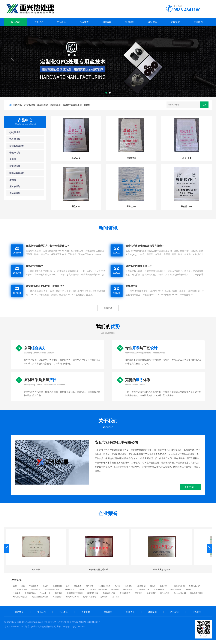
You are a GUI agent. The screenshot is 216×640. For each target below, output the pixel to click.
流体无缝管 (151, 593)
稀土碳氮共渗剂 (16, 173)
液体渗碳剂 (14, 186)
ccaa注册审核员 (104, 586)
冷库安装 (16, 593)
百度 (15, 586)
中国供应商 (33, 586)
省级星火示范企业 (161, 569)
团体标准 (115, 597)
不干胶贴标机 (30, 593)
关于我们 (38, 22)
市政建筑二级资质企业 (98, 589)
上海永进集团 (159, 589)
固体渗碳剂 (14, 193)
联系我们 (198, 22)
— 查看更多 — (108, 308)
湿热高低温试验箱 (52, 589)
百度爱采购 (57, 586)
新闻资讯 (129, 22)
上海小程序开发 (175, 589)
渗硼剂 (12, 179)
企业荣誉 (84, 22)
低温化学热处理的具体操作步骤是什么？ (47, 245)
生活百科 (115, 589)
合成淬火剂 (14, 152)
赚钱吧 (189, 589)
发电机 (152, 586)
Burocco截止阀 (180, 593)
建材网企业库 (92, 593)
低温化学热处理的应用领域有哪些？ (145, 245)
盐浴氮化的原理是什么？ (139, 266)
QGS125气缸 (69, 589)
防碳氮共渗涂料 (16, 146)
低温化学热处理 (34, 266)
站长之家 (77, 586)
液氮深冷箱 (127, 589)
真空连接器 (57, 597)
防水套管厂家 (179, 586)
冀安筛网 (138, 593)
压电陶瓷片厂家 (72, 597)
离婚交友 (58, 593)
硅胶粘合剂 (141, 586)
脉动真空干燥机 (196, 593)
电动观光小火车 (109, 593)
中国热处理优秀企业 (98, 569)
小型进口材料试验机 (75, 593)
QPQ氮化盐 (14, 132)
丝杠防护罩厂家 (143, 589)
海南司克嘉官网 (89, 597)
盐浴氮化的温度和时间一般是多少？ (45, 286)
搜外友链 (89, 586)
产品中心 (61, 22)
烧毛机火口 (164, 593)
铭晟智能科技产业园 (40, 597)
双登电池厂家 (194, 586)
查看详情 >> (190, 487)
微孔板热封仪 (125, 593)
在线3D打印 (164, 586)
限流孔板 (128, 586)
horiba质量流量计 (20, 589)
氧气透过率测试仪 (20, 597)
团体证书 (36, 569)
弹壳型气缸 (36, 589)
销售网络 (106, 22)
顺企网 (45, 586)
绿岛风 (81, 589)
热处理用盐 (14, 139)
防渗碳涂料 (14, 166)
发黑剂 (12, 159)
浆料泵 (117, 586)
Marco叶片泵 (45, 593)
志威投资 (104, 597)
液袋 (23, 586)
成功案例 (152, 22)
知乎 (68, 586)
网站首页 (15, 22)
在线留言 (175, 22)
